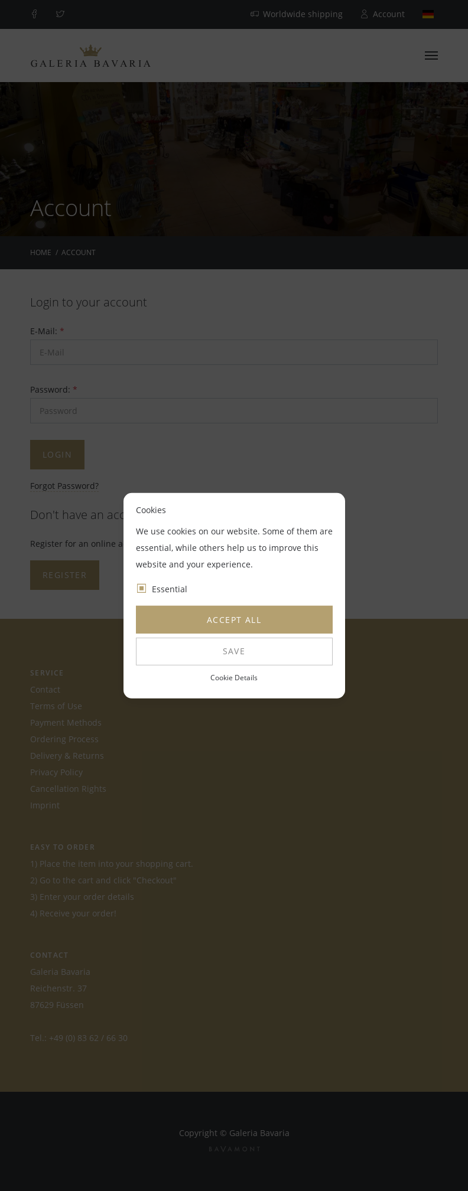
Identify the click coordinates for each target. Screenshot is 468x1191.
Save (234, 651)
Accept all (234, 619)
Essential (169, 589)
